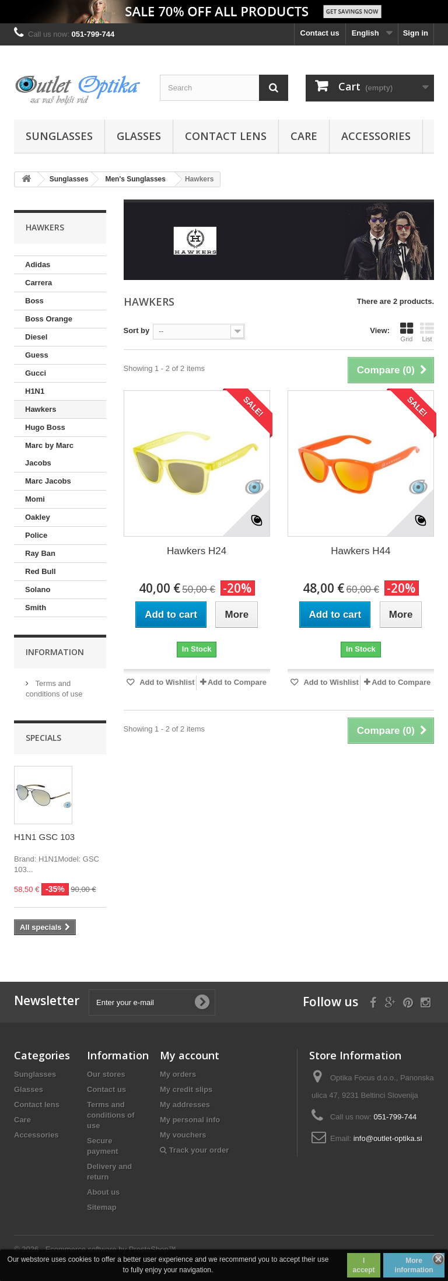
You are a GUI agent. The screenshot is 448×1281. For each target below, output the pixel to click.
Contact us (320, 33)
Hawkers (40, 409)
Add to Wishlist (166, 682)
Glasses (139, 136)
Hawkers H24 (196, 550)
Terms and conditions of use (111, 1115)
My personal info (190, 1119)
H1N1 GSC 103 (44, 837)
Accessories (376, 136)
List (427, 331)
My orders (178, 1074)
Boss (34, 300)
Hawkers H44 (360, 550)
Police (36, 535)
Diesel (36, 336)
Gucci (35, 373)
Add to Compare (237, 682)
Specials (43, 737)
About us (103, 1192)
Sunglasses (59, 136)
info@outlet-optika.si (388, 1138)
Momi (35, 499)
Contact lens (226, 136)
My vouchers (183, 1134)
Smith (35, 607)
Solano (37, 589)
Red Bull (40, 571)
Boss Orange (48, 318)
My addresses (185, 1104)
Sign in (415, 33)
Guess (36, 355)
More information (414, 1265)
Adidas (37, 264)
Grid (406, 331)
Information (55, 651)
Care (303, 136)
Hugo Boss (45, 427)
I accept (364, 1265)
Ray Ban (40, 553)
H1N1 (34, 391)
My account (189, 1055)
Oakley (37, 517)
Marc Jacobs (48, 481)
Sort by (137, 330)
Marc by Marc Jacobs (49, 454)
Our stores (106, 1074)
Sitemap (102, 1207)
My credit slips (186, 1089)
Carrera (38, 282)
